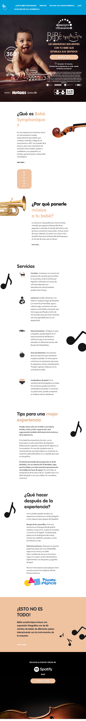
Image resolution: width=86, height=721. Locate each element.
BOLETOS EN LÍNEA (43, 681)
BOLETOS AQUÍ (64, 57)
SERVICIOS (43, 6)
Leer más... (21, 162)
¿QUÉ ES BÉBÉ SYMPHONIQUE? (26, 6)
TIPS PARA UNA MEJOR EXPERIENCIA (61, 6)
